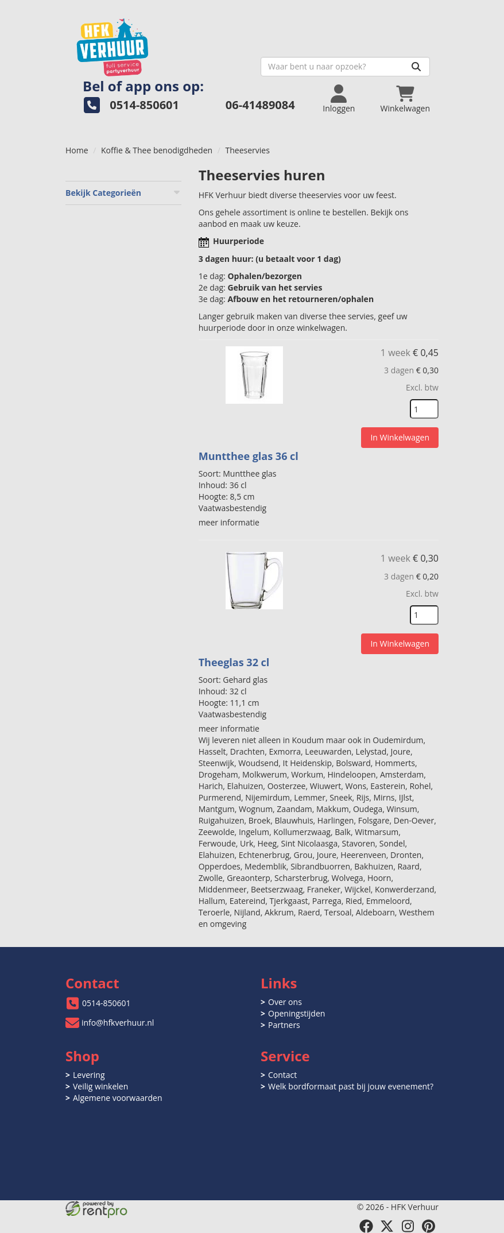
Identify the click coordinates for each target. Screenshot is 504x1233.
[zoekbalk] (345, 66)
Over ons (285, 1001)
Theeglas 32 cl (234, 662)
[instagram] (407, 1226)
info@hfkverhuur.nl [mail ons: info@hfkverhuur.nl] (118, 1022)
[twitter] (387, 1226)
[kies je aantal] (424, 409)
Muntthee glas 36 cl (248, 456)
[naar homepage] (158, 43)
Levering (88, 1074)
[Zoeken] (416, 66)
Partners (284, 1024)
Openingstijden (296, 1013)
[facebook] (366, 1226)
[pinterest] (428, 1226)
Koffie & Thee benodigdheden (156, 150)
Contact (282, 1074)
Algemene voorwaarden (117, 1097)
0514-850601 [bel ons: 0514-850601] (106, 1003)
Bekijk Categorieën (123, 192)
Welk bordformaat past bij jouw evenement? (350, 1086)
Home (76, 150)
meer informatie (229, 522)
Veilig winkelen (100, 1086)
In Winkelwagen (399, 437)
